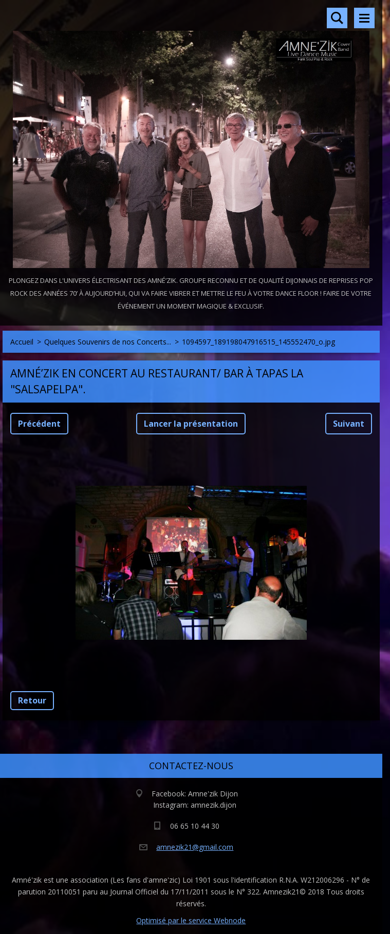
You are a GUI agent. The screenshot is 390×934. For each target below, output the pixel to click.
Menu (364, 18)
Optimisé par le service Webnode (191, 920)
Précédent (39, 423)
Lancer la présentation (191, 423)
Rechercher (337, 18)
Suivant (348, 423)
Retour (32, 700)
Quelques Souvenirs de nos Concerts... (107, 342)
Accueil (21, 342)
